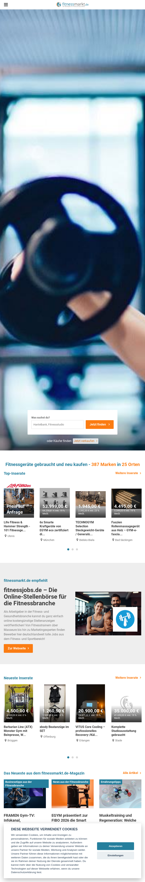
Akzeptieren (116, 846)
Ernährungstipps (111, 781)
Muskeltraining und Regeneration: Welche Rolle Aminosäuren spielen (117, 822)
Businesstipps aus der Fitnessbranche (18, 783)
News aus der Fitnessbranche (70, 781)
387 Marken (103, 464)
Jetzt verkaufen (84, 441)
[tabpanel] (19, 509)
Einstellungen (115, 855)
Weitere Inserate (126, 473)
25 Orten (131, 464)
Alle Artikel (130, 773)
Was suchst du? (40, 417)
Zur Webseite (17, 648)
